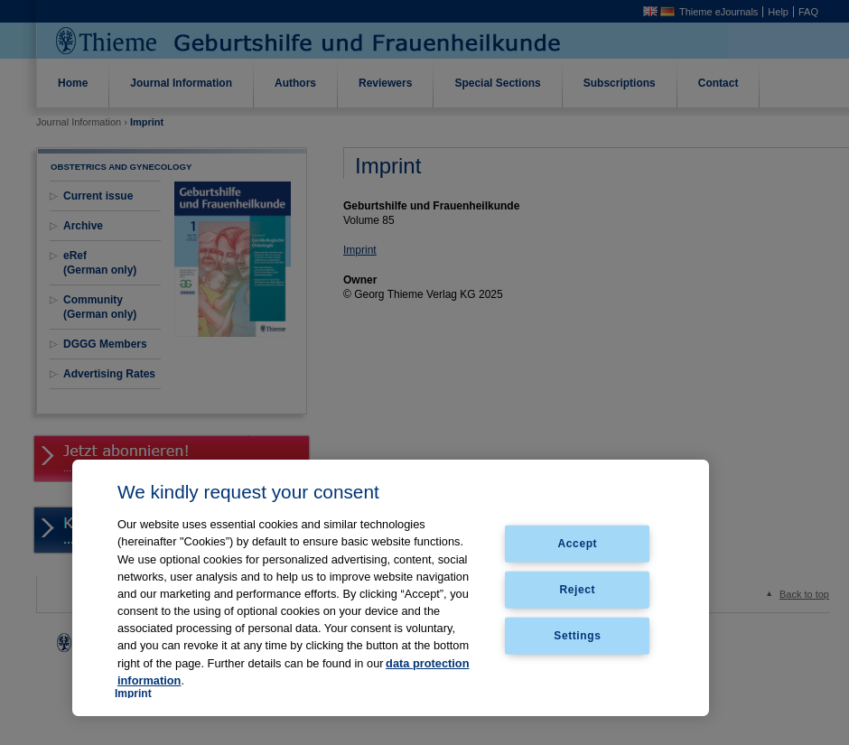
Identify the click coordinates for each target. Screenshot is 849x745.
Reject (578, 589)
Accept (578, 543)
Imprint (133, 693)
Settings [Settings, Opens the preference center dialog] (577, 635)
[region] (390, 588)
